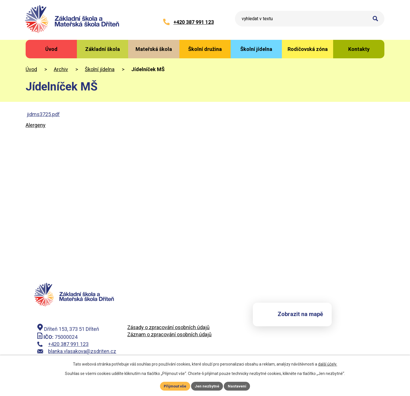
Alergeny (36, 125)
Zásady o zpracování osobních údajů (168, 328)
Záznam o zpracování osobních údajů (169, 335)
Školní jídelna (99, 69)
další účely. (327, 363)
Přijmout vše (174, 385)
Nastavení (238, 385)
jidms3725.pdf (43, 114)
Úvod (31, 69)
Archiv (61, 69)
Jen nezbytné (207, 385)
